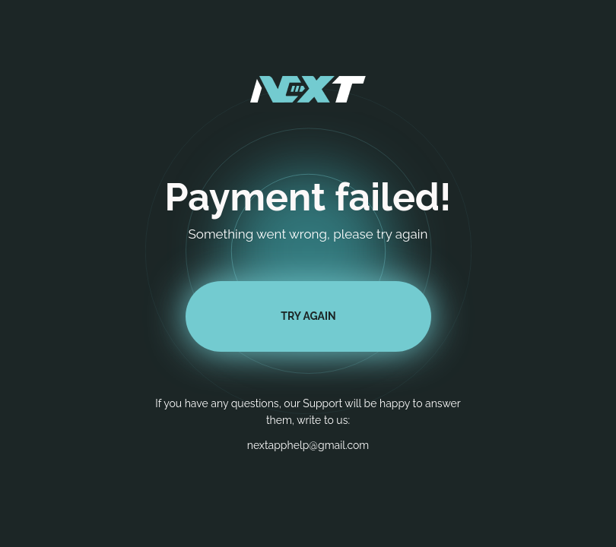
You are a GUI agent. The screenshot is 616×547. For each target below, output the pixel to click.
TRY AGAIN (308, 316)
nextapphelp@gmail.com (308, 445)
